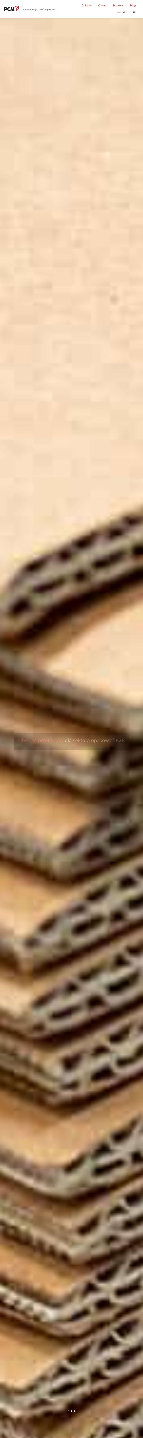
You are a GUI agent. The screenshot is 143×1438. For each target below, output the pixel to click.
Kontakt (122, 12)
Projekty (118, 5)
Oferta (102, 5)
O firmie (87, 5)
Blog (133, 5)
